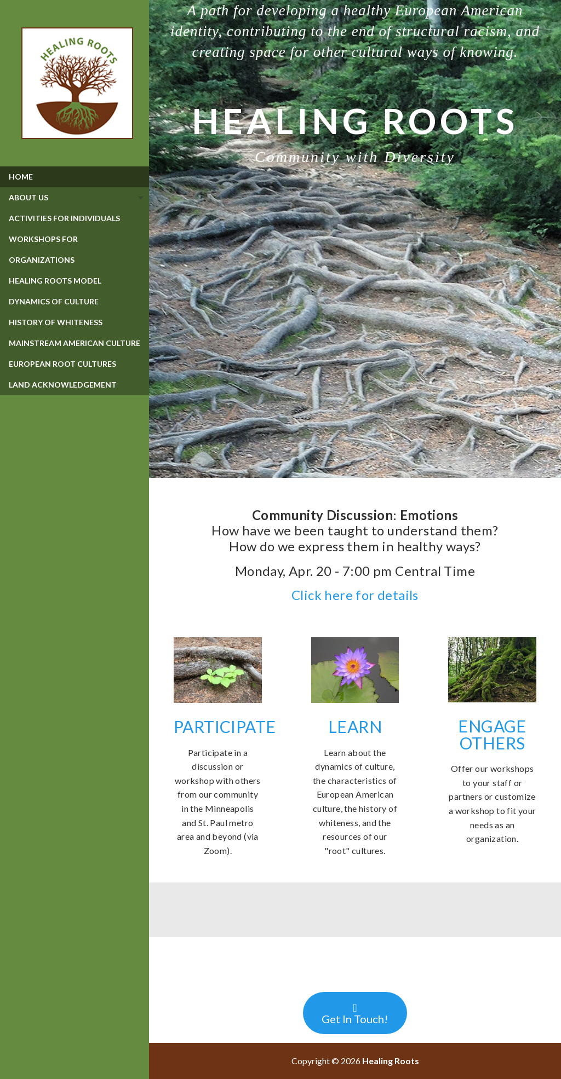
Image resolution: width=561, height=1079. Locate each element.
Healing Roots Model (55, 280)
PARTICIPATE (225, 726)
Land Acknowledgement (63, 384)
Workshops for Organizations (43, 249)
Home (21, 176)
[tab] (74, 197)
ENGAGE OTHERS (492, 734)
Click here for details (355, 595)
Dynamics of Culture (54, 301)
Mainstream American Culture (74, 343)
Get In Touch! (355, 1013)
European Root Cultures (62, 363)
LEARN (355, 726)
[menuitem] (74, 176)
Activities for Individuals (64, 218)
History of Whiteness (55, 322)
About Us (28, 197)
